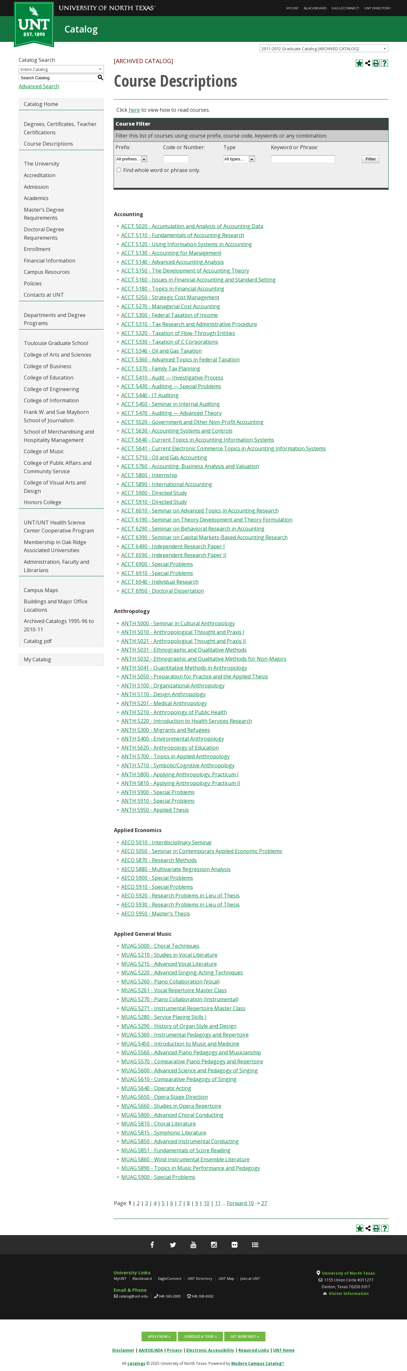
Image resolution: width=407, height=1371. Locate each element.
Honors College (42, 502)
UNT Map (226, 1278)
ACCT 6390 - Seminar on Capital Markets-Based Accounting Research (204, 537)
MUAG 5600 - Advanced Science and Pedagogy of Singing (189, 1070)
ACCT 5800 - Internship (149, 475)
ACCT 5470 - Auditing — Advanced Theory (171, 413)
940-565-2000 (170, 1296)
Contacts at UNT (44, 294)
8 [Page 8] (188, 1203)
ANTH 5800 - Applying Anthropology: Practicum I (180, 774)
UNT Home (284, 1350)
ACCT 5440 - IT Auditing (150, 395)
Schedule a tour (199, 1336)
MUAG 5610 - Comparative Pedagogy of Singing (178, 1079)
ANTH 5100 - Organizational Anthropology (173, 685)
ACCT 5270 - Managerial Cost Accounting (170, 306)
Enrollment (37, 249)
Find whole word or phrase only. (161, 170)
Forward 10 (240, 1203)
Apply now (158, 1336)
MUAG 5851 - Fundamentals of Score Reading (175, 1150)
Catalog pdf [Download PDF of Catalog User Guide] (38, 641)
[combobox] (324, 48)
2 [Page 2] (138, 1203)
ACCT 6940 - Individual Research (160, 581)
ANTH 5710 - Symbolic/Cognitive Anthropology (178, 765)
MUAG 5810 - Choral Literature (158, 1123)
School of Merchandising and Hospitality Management (59, 436)
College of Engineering (51, 389)
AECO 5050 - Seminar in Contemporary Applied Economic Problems (201, 851)
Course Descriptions (48, 143)
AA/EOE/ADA (151, 1350)
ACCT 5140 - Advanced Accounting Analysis (172, 261)
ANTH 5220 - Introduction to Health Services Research (186, 720)
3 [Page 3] (146, 1203)
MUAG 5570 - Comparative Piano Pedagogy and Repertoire (192, 1061)
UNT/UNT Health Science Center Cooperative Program (59, 526)
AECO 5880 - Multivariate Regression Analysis (176, 869)
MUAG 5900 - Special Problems (158, 1177)
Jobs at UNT (250, 1278)
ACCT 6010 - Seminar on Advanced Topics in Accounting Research (200, 510)
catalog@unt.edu (133, 1296)
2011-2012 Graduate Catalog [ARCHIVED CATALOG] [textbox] (310, 49)
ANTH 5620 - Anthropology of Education (170, 747)
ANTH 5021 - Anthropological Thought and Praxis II (183, 641)
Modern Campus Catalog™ (257, 1363)
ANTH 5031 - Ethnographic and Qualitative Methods (184, 649)
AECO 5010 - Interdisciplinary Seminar (166, 842)
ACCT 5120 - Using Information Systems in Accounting (186, 244)
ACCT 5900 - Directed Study (154, 492)
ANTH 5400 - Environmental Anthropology (172, 738)
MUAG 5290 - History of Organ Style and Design (178, 1026)
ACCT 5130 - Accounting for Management (171, 252)
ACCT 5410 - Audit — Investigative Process (172, 377)
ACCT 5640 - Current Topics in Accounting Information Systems (197, 439)
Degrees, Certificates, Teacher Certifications (60, 128)
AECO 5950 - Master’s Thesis (155, 913)
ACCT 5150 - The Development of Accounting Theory (185, 270)
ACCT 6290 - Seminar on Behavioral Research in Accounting (192, 528)
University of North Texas (348, 1273)
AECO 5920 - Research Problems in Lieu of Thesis (180, 895)
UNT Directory (377, 8)
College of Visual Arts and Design (55, 486)
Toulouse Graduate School (56, 343)
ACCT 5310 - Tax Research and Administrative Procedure (189, 324)
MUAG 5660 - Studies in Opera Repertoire (171, 1105)
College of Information (51, 400)
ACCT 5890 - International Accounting (166, 484)
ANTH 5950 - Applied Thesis (155, 809)
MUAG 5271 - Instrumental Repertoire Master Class (183, 1008)
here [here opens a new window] (134, 109)
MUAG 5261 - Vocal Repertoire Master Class (174, 990)
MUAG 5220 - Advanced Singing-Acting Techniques (182, 972)
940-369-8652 (203, 1296)
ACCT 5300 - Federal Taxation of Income (169, 315)
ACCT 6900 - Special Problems (157, 564)
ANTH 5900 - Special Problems (158, 792)
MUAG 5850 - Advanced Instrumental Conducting (180, 1141)
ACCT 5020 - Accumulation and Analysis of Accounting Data (192, 226)
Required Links (253, 1350)
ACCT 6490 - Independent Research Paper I (173, 546)
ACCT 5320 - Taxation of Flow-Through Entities (178, 333)
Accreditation (39, 175)
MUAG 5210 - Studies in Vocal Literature (169, 954)
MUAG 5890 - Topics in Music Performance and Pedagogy (190, 1168)
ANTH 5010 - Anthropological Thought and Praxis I (183, 632)
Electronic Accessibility (210, 1350)
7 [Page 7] (180, 1203)
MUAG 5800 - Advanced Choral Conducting (172, 1114)
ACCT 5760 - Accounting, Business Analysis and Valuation (190, 466)
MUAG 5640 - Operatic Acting (156, 1088)
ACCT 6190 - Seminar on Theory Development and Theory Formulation (206, 519)
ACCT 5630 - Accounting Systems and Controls (177, 430)
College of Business (47, 366)
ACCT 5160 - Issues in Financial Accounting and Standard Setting (198, 279)
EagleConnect (345, 8)
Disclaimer (123, 1350)
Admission (36, 186)
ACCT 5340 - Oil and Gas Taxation (161, 350)
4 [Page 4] (154, 1203)
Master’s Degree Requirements (44, 214)
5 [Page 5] (163, 1203)
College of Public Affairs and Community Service (57, 467)
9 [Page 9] (196, 1203)
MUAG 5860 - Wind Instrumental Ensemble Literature (185, 1159)
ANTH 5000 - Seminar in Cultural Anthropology (178, 623)
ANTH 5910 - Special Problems (158, 800)
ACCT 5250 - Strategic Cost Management (170, 297)
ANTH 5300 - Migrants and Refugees (165, 729)
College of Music (44, 451)
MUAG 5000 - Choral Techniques (160, 945)
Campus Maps (41, 590)
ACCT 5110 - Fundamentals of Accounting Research (182, 235)
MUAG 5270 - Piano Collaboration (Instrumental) (179, 999)
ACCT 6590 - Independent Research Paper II (174, 555)
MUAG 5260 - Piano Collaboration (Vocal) (170, 981)
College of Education (48, 377)
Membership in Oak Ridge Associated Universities (55, 546)
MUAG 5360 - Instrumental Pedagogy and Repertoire (185, 1034)
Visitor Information (349, 1293)
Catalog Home (41, 104)
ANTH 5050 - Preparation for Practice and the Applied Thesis (194, 676)
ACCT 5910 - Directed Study (154, 501)
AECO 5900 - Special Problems (157, 877)
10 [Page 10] (206, 1203)
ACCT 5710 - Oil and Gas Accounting (164, 457)
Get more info (243, 1336)
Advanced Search (39, 86)
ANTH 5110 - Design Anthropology (163, 694)
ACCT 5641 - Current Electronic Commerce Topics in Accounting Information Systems (223, 448)
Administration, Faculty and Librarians (56, 566)
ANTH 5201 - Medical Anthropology (164, 703)
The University (41, 163)
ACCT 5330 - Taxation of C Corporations (169, 341)
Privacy (174, 1350)
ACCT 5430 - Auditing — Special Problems (171, 386)
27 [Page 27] (264, 1203)
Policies (33, 283)
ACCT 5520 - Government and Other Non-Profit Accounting (192, 422)
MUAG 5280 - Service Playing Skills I (164, 1017)
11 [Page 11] (218, 1203)
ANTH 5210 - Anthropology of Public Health (174, 712)
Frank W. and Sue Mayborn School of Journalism (56, 416)
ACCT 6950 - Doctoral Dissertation (162, 590)
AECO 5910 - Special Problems (157, 886)
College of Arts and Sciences (57, 354)
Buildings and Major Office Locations (56, 605)
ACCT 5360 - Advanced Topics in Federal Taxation (180, 359)
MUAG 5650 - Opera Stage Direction (164, 1096)
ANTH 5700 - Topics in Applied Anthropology (175, 756)
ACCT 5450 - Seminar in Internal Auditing (170, 403)
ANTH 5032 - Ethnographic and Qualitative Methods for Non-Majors (203, 658)
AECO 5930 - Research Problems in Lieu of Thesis (180, 904)
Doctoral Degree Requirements (44, 233)
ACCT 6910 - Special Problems (157, 573)
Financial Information (49, 260)
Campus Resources (47, 271)
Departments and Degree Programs (55, 319)
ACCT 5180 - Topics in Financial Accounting (172, 288)
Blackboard (315, 8)
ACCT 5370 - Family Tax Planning (160, 368)
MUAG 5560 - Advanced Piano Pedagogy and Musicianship (191, 1052)
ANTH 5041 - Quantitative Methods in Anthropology (184, 667)
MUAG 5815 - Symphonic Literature (163, 1132)
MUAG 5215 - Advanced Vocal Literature (169, 963)
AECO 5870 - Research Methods (159, 860)
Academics (36, 198)
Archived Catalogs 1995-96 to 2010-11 (59, 625)
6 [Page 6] (171, 1203)
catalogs (136, 1363)
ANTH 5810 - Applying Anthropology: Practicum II (180, 783)
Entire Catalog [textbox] (34, 69)
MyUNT (292, 8)
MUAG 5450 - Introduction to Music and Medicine (180, 1043)
